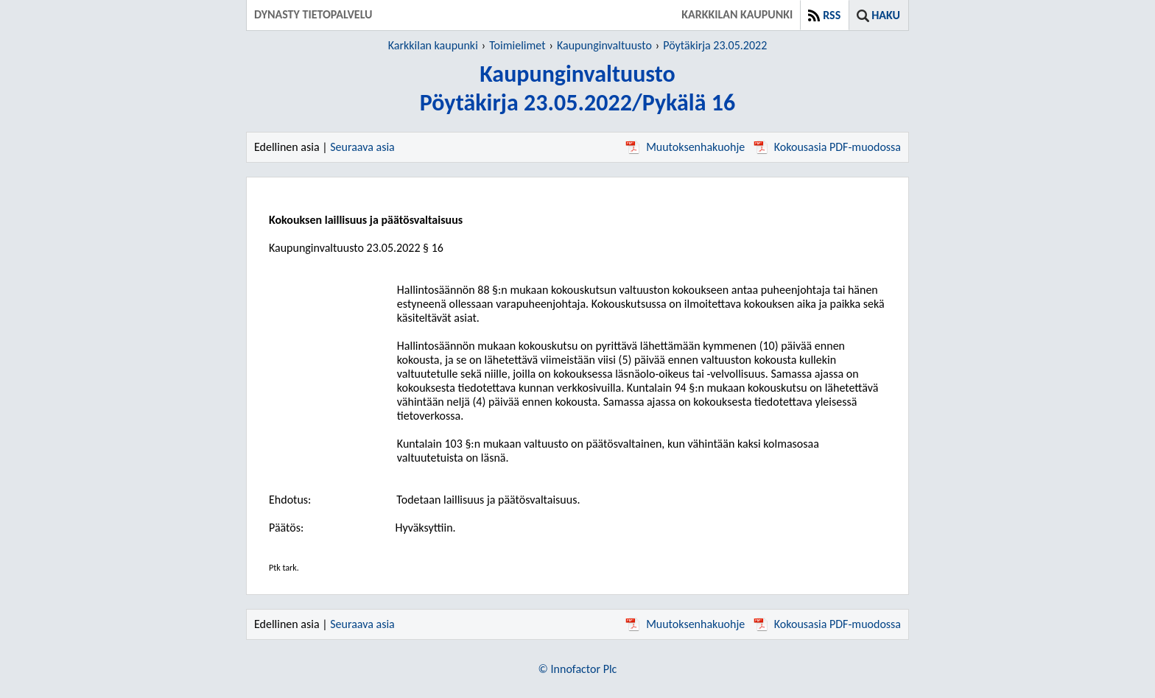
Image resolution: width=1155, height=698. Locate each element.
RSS (831, 15)
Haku (885, 15)
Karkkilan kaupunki (433, 45)
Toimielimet (517, 45)
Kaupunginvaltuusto (604, 45)
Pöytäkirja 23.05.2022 (715, 45)
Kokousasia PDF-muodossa (827, 147)
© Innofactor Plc (577, 669)
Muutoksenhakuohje (685, 147)
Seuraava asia (362, 147)
